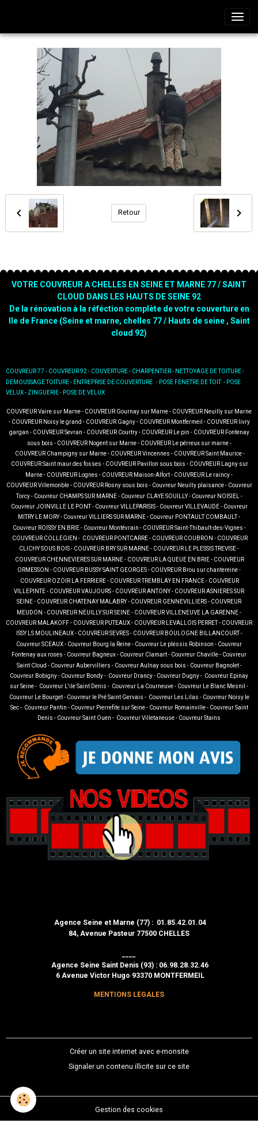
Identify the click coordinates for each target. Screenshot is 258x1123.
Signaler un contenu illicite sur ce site (129, 1067)
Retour (129, 212)
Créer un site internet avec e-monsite (129, 1052)
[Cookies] (23, 1100)
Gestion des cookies (129, 1110)
